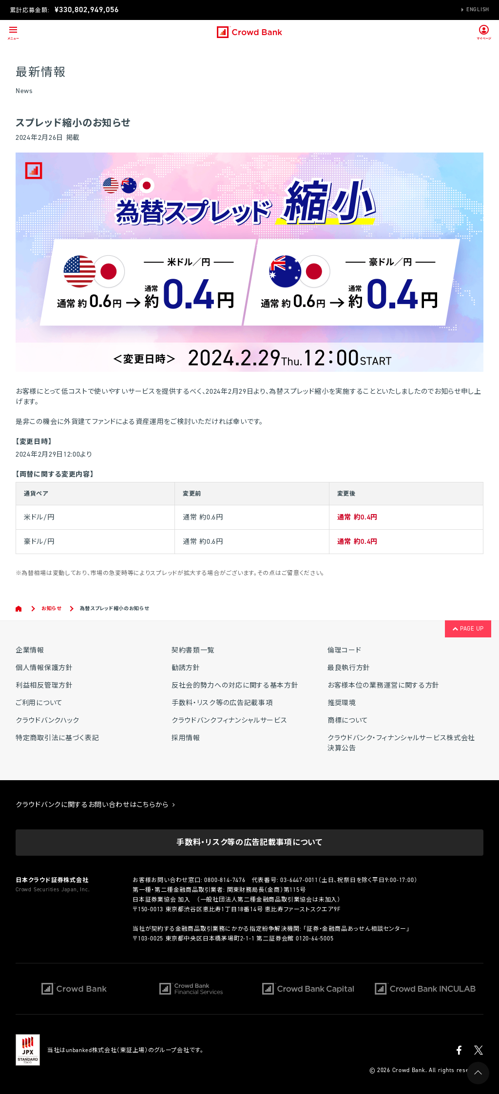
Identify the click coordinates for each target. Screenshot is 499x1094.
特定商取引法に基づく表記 (57, 738)
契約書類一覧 (193, 650)
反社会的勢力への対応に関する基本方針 (235, 685)
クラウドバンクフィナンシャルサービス (230, 720)
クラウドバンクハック (47, 720)
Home (19, 609)
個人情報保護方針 (44, 667)
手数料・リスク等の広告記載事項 (222, 703)
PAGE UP (468, 629)
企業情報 (30, 650)
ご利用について (39, 703)
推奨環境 (341, 703)
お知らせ (51, 608)
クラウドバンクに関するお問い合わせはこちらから (95, 804)
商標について (347, 720)
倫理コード (344, 650)
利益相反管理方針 (44, 685)
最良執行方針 (348, 667)
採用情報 (186, 738)
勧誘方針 (186, 667)
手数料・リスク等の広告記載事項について (249, 842)
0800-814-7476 (224, 880)
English (477, 9)
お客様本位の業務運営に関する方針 (383, 685)
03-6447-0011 (299, 880)
